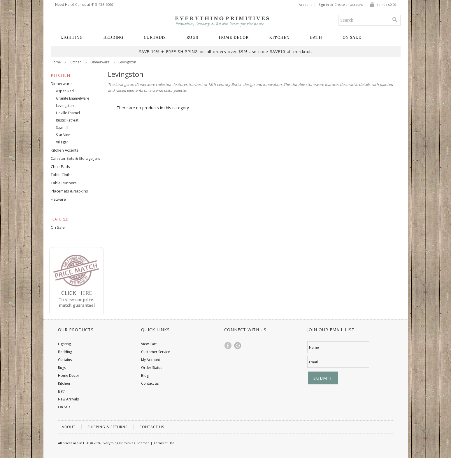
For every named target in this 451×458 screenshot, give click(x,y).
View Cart (149, 343)
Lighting (71, 37)
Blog (145, 375)
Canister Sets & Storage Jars (75, 158)
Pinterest (238, 345)
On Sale (352, 37)
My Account (150, 359)
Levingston (65, 105)
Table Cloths (62, 174)
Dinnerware (100, 62)
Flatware (58, 199)
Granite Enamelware (72, 98)
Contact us (150, 383)
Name (314, 347)
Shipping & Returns (107, 426)
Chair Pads (60, 166)
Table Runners (64, 182)
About (69, 426)
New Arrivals (68, 399)
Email (313, 362)
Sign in (324, 5)
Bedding (113, 37)
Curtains (155, 37)
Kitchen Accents (64, 150)
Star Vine (63, 134)
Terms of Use (163, 443)
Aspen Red (65, 91)
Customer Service (155, 351)
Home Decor (234, 37)
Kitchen (279, 37)
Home (56, 62)
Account (305, 5)
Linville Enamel (68, 112)
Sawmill (62, 127)
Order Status (151, 367)
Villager (62, 142)
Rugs (192, 37)
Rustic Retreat (67, 120)
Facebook (228, 345)
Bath (316, 37)
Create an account (348, 5)
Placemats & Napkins (69, 191)
